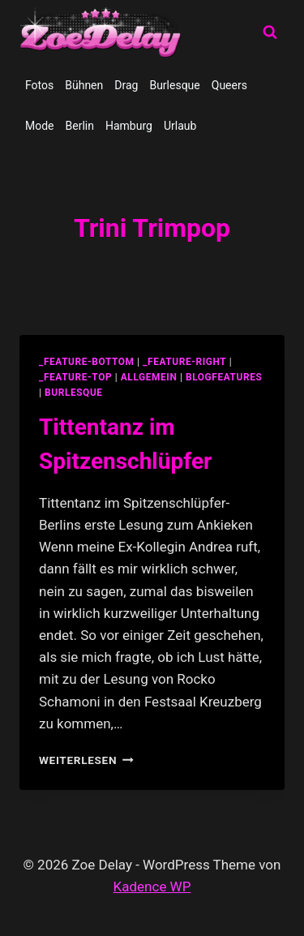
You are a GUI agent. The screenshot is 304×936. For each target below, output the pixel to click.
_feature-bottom (87, 361)
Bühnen (84, 85)
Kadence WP (152, 886)
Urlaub (180, 125)
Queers (229, 85)
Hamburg (128, 125)
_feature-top (75, 377)
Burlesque (174, 85)
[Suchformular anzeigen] (270, 32)
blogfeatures (224, 377)
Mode (39, 125)
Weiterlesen (86, 760)
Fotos (39, 85)
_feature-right (184, 361)
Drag (126, 85)
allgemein (149, 377)
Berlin (80, 125)
